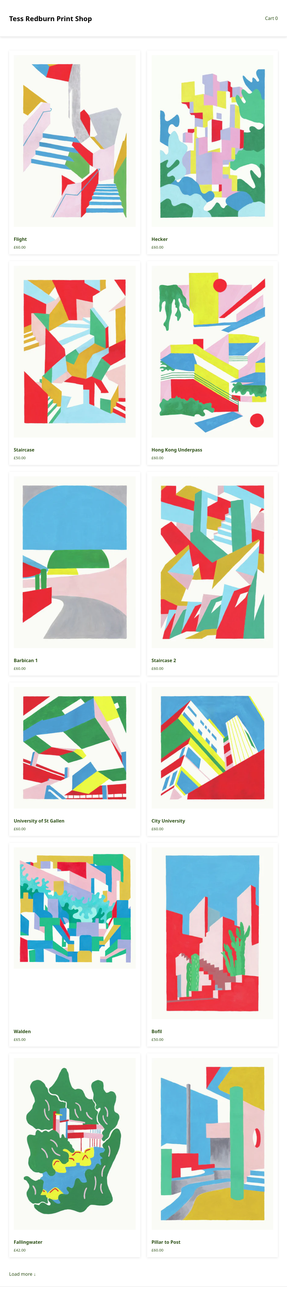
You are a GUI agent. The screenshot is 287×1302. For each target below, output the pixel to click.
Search (143, 1294)
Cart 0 (271, 18)
